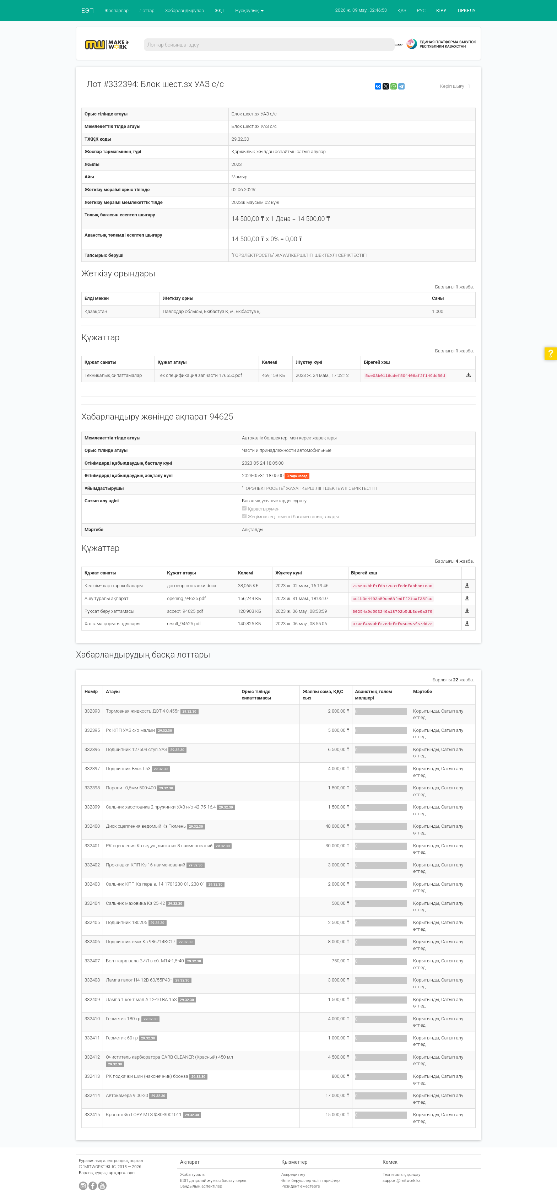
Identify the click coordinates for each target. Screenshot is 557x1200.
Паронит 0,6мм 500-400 (131, 787)
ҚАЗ (402, 10)
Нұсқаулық (249, 10)
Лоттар (147, 10)
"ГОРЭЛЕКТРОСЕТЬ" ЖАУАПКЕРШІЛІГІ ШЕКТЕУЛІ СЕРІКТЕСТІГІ (299, 255)
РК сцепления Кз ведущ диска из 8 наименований (159, 845)
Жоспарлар (116, 10)
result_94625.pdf (184, 623)
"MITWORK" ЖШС (99, 1166)
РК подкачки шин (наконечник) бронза (147, 1076)
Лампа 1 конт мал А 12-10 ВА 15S (142, 999)
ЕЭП (87, 10)
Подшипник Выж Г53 (129, 768)
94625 (221, 417)
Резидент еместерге (300, 1186)
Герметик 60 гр (122, 1037)
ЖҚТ (220, 10)
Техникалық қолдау (401, 1174)
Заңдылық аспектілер (201, 1186)
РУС (421, 10)
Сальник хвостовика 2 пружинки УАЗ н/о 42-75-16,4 (161, 807)
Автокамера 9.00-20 (127, 1095)
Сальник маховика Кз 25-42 (136, 903)
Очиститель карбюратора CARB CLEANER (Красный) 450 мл (169, 1057)
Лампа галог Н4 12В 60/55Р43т (139, 980)
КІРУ (441, 10)
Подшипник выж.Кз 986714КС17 (141, 941)
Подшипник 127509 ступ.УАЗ (137, 749)
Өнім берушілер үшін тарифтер (310, 1180)
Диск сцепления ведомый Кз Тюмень (146, 826)
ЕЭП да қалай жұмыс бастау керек (213, 1180)
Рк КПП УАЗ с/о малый (131, 730)
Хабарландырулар (184, 10)
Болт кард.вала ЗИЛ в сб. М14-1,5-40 (145, 960)
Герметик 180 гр (123, 1018)
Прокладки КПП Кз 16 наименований (146, 864)
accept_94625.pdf (185, 611)
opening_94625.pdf (186, 598)
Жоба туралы (193, 1174)
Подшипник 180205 (127, 922)
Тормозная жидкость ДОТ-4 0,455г (143, 711)
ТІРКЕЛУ (466, 10)
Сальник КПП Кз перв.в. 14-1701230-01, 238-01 (156, 884)
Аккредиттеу (293, 1174)
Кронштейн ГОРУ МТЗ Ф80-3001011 (144, 1114)
